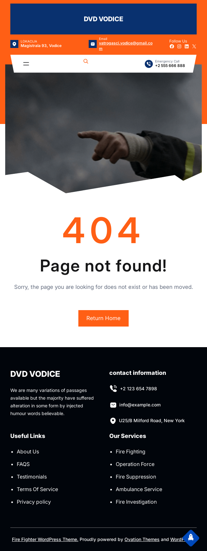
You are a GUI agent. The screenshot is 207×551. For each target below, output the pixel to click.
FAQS (23, 464)
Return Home (103, 318)
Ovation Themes (142, 539)
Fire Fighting (130, 451)
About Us (28, 451)
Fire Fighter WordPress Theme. (45, 539)
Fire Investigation (136, 502)
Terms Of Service (37, 489)
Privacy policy (34, 502)
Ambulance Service (139, 489)
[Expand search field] (86, 64)
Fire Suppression (136, 476)
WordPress (182, 539)
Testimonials (32, 476)
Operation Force (135, 464)
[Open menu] (26, 64)
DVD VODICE (103, 19)
